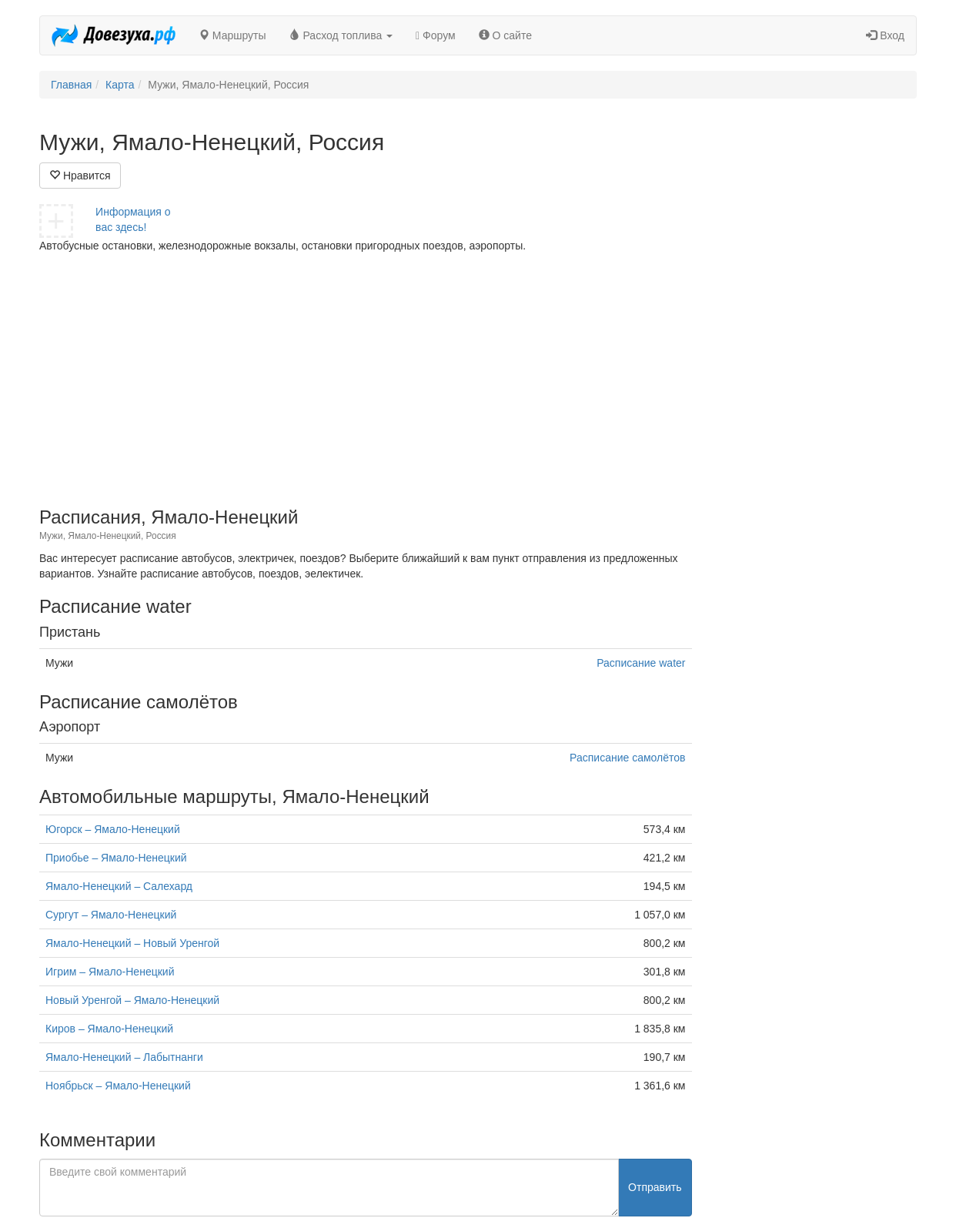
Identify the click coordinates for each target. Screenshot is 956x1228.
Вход (885, 35)
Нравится (80, 175)
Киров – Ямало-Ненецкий (109, 1028)
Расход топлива (341, 35)
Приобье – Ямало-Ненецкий (116, 858)
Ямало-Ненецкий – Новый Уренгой (132, 943)
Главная (71, 85)
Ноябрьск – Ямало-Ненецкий (118, 1085)
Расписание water (641, 663)
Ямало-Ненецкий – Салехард (118, 886)
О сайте (505, 35)
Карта (119, 85)
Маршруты (232, 35)
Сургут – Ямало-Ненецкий (110, 914)
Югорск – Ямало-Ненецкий (112, 829)
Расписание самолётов (627, 757)
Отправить (654, 1187)
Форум (436, 35)
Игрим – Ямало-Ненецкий (109, 971)
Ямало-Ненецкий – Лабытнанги (124, 1057)
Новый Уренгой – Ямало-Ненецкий (132, 1000)
